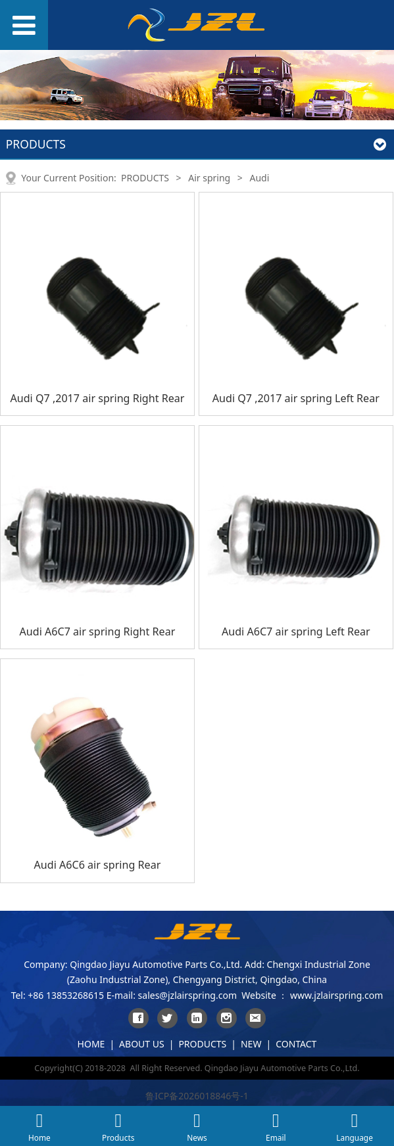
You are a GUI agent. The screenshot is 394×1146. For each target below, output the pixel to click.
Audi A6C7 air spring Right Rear (98, 631)
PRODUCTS (145, 178)
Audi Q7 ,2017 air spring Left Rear (296, 398)
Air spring (209, 178)
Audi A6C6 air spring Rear (97, 865)
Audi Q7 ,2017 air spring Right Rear (97, 398)
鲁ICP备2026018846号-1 (197, 1095)
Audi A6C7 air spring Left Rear (296, 631)
